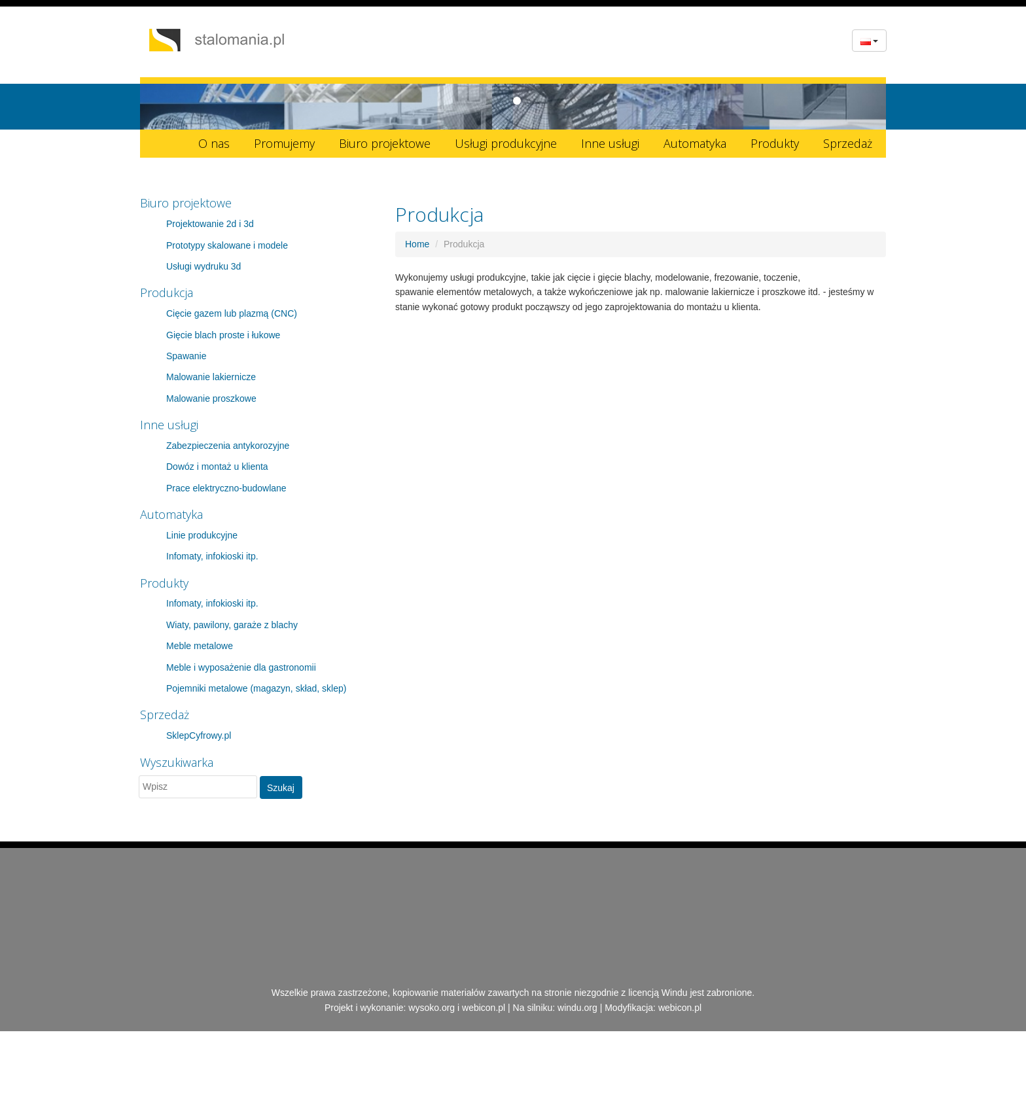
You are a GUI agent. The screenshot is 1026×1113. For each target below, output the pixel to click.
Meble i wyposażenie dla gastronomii (241, 667)
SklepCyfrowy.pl (198, 735)
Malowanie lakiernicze (211, 377)
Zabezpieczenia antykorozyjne (227, 445)
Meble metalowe (199, 646)
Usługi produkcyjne (506, 143)
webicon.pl (483, 1007)
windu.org (577, 1007)
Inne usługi (610, 143)
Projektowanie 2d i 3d (210, 224)
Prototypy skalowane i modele (227, 245)
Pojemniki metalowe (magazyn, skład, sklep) (256, 688)
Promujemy (284, 143)
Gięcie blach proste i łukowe (223, 335)
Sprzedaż (847, 143)
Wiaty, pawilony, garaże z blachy (232, 625)
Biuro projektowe (385, 143)
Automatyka (694, 143)
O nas (214, 143)
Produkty (775, 143)
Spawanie (186, 356)
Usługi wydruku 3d (203, 266)
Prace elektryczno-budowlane (226, 488)
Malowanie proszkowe (211, 398)
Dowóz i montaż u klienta (217, 466)
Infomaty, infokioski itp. (212, 556)
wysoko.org (431, 1007)
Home (417, 244)
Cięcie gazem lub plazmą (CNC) (231, 313)
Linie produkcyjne (202, 535)
